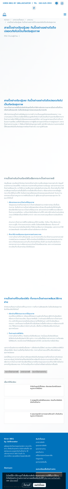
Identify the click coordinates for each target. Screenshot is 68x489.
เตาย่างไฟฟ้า (40, 442)
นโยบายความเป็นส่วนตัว (52, 478)
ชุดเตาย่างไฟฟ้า (41, 445)
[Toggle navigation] (65, 14)
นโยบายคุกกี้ (14, 480)
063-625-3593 (45, 3)
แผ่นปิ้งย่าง (40, 452)
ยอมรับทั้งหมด (39, 485)
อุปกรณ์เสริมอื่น (41, 462)
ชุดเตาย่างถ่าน (41, 449)
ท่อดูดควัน (39, 458)
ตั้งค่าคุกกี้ (27, 485)
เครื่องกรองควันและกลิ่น (44, 455)
